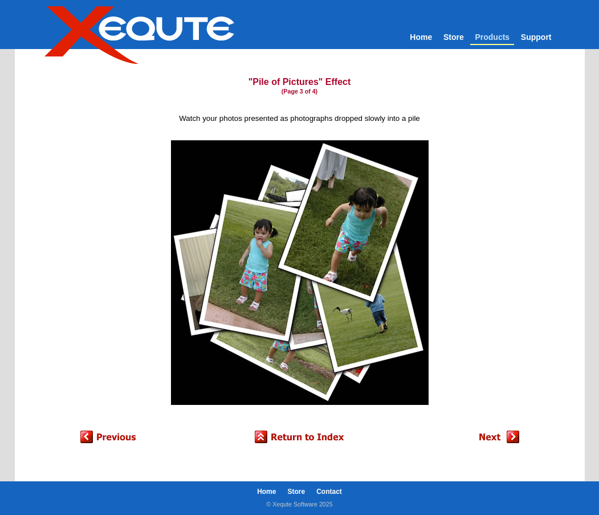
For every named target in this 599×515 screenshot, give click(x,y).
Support (536, 37)
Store (453, 37)
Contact (329, 492)
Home (421, 37)
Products (492, 37)
